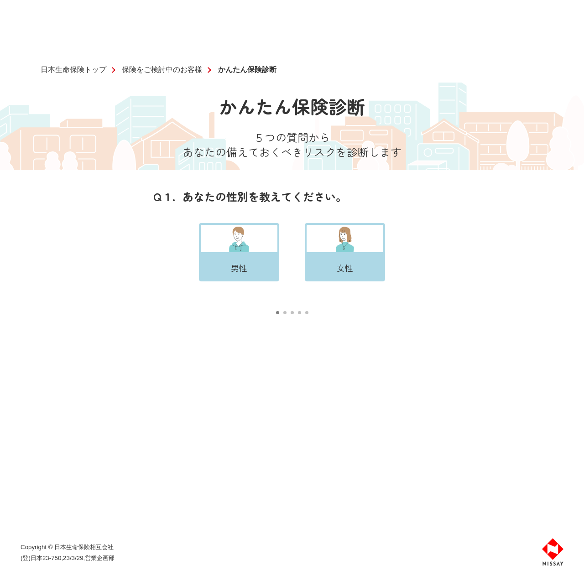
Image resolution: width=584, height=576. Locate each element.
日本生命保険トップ (73, 69)
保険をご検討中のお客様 (162, 69)
